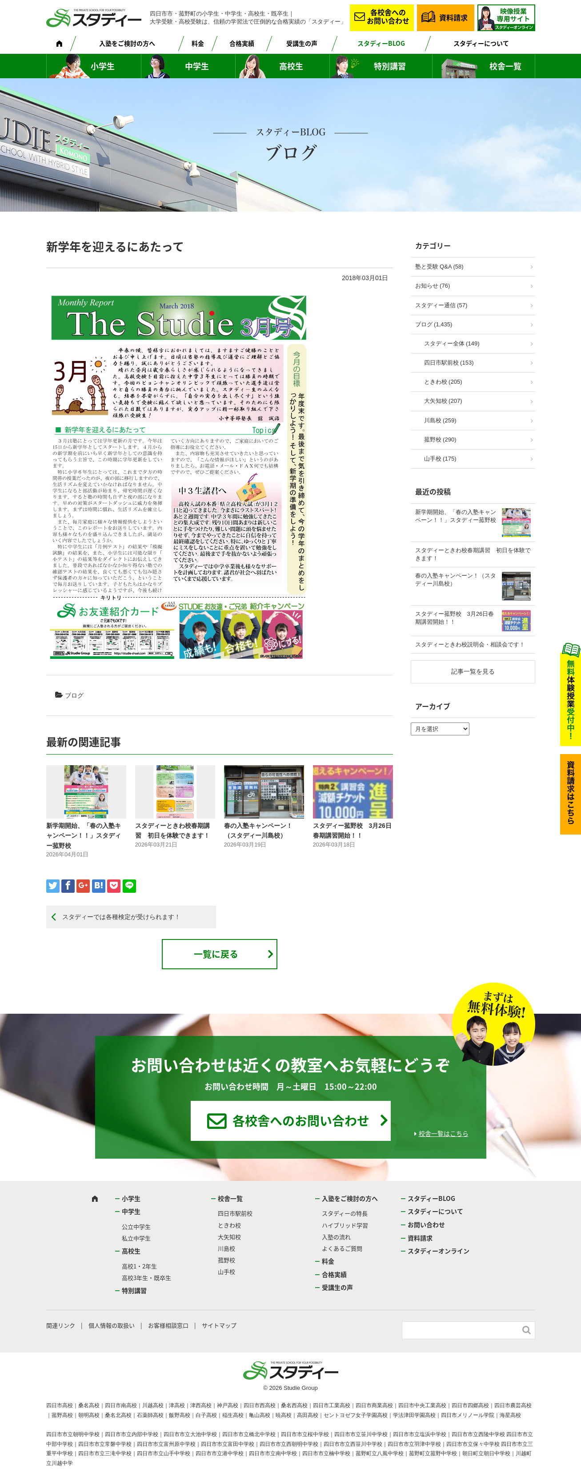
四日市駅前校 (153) (449, 362)
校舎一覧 (505, 66)
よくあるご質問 (342, 1248)
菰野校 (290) (440, 439)
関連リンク (60, 1325)
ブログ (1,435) (434, 324)
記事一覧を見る (473, 671)
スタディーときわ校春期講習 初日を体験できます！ (473, 554)
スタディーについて (481, 43)
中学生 (197, 66)
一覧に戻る (216, 953)
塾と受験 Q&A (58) (439, 266)
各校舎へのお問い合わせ (388, 16)
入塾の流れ (336, 1236)
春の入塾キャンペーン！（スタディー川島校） (455, 579)
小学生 (103, 66)
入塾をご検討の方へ (127, 43)
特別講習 (390, 66)
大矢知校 (229, 1236)
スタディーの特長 (345, 1213)
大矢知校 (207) (443, 400)
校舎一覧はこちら (444, 1133)
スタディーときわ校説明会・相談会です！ (470, 644)
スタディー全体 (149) (452, 343)
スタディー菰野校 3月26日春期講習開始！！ (454, 617)
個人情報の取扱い (111, 1325)
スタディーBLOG (381, 43)
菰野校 (226, 1260)
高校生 (291, 66)
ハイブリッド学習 (345, 1225)
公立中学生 (136, 1226)
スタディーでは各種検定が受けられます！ (121, 916)
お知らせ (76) (432, 285)
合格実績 (241, 43)
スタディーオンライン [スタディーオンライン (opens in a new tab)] (438, 1250)
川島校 (226, 1248)
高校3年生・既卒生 (146, 1277)
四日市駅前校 (235, 1213)
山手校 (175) (440, 458)
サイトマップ (219, 1325)
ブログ (74, 695)
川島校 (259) (440, 420)
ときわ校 (229, 1225)
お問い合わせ (426, 1224)
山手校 (226, 1271)
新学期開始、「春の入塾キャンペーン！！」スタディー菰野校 (83, 835)
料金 (198, 43)
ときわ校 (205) (443, 381)
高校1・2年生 (139, 1266)
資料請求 (453, 17)
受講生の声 (301, 43)
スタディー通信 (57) (441, 305)
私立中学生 (136, 1238)
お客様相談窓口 (168, 1325)
